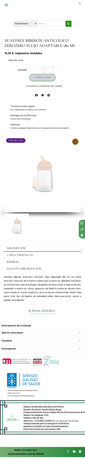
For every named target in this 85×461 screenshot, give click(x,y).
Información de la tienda (16, 326)
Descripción (16, 248)
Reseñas (13, 262)
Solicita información (24, 268)
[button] (6, 174)
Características (20, 255)
